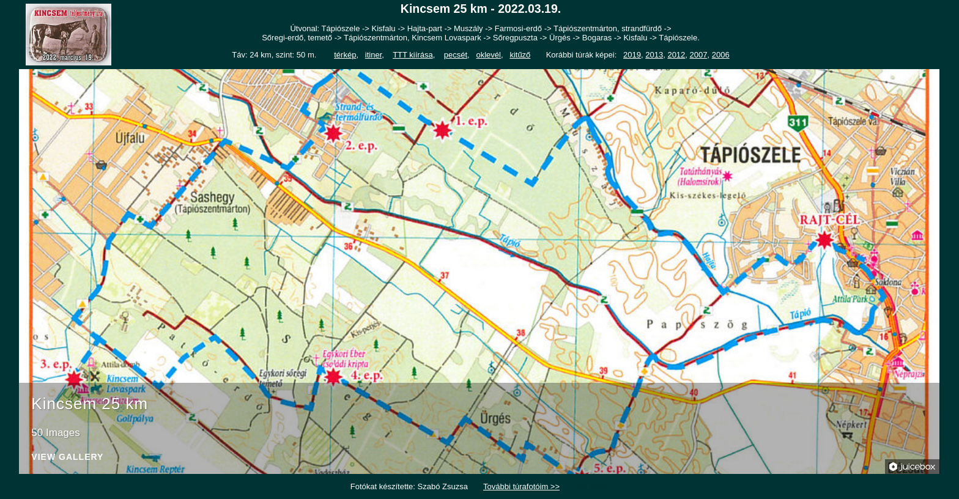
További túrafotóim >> (521, 486)
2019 (632, 54)
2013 (654, 54)
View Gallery (67, 457)
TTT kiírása (413, 54)
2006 (721, 54)
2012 (676, 54)
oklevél (488, 54)
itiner (373, 54)
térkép (345, 54)
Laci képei (591, 486)
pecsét (455, 54)
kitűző (519, 54)
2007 (699, 54)
